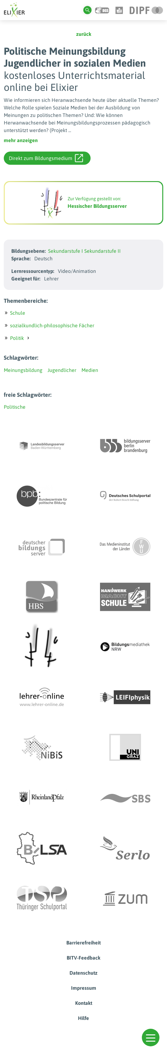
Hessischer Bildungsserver (97, 206)
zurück (83, 34)
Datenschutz (83, 973)
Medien (89, 370)
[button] (150, 1037)
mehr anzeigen (21, 140)
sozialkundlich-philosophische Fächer (52, 325)
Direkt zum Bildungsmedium (46, 158)
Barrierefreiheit (83, 942)
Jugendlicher (61, 370)
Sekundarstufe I (65, 251)
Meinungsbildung (23, 370)
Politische (14, 407)
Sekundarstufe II (102, 251)
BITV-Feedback (83, 958)
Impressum (83, 988)
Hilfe (83, 1018)
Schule (17, 313)
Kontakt (83, 1003)
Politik (17, 338)
